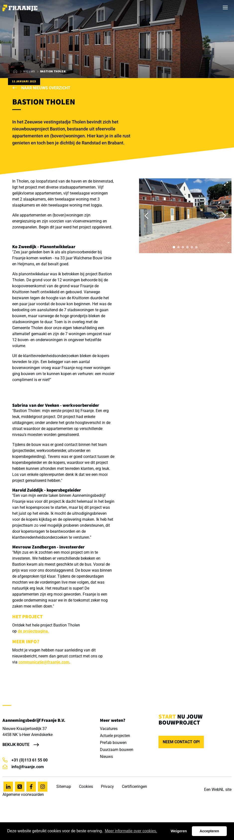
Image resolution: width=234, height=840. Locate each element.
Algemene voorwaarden (23, 794)
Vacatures (109, 728)
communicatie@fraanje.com (43, 662)
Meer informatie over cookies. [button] (131, 831)
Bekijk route (15, 744)
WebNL (218, 789)
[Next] (223, 215)
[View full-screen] (226, 184)
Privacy (107, 786)
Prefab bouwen (113, 742)
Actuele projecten (115, 735)
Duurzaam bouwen (116, 749)
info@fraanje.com (23, 766)
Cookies (86, 786)
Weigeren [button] (179, 831)
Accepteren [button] (209, 831)
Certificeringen (134, 786)
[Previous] (147, 215)
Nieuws (29, 71)
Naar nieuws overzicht (41, 88)
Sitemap (63, 786)
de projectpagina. (33, 631)
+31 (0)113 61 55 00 (25, 760)
